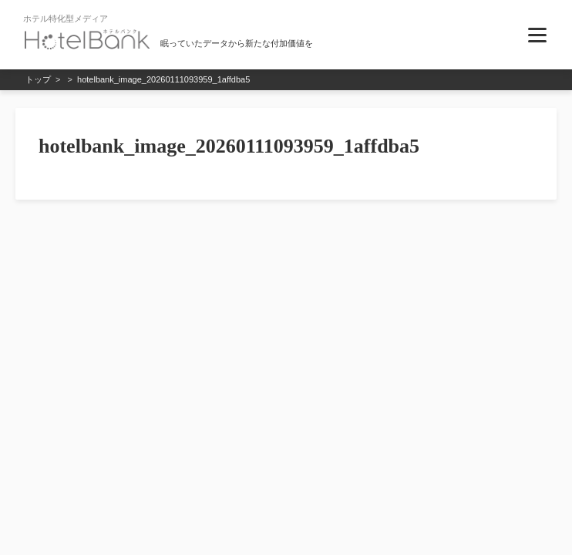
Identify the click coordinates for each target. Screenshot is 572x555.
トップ (38, 79)
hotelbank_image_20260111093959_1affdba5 (163, 79)
